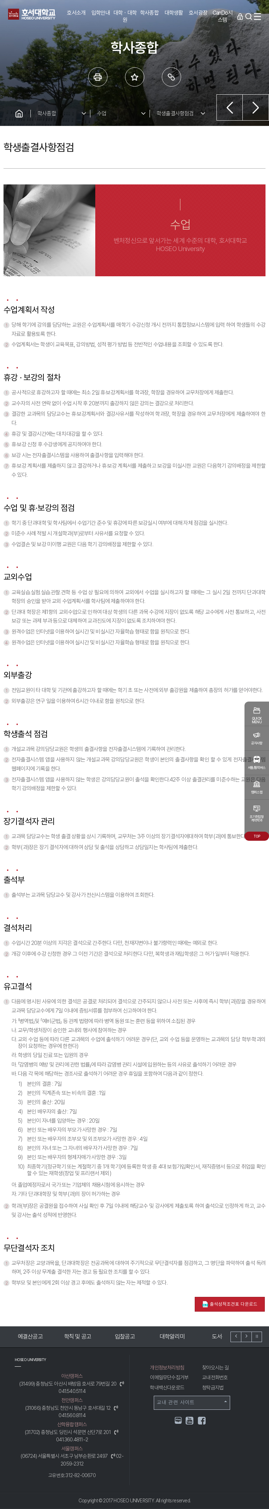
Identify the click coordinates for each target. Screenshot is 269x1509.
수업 (101, 113)
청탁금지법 (212, 1388)
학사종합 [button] (149, 12)
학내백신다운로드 (167, 1388)
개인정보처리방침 (167, 1368)
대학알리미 (180, 1336)
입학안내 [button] (100, 12)
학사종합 (46, 113)
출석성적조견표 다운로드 (229, 1304)
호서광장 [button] (198, 12)
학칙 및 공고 (86, 1336)
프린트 (98, 77)
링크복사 (171, 77)
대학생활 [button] (174, 12)
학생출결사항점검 (175, 113)
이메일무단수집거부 (169, 1377)
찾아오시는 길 (215, 1368)
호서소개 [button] (76, 12)
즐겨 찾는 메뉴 (134, 77)
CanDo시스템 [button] (223, 16)
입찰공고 (133, 1336)
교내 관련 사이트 (192, 1402)
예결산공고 (38, 1336)
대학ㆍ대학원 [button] (125, 16)
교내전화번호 (215, 1377)
